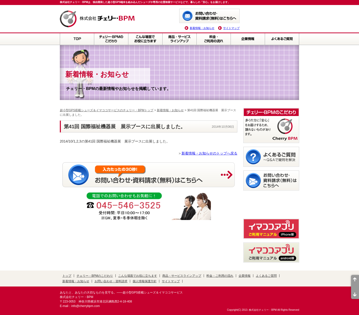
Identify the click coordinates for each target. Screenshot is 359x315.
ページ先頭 (355, 281)
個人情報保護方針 (145, 281)
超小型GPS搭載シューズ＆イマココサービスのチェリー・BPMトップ (106, 110)
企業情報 (248, 38)
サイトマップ (231, 28)
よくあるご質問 (282, 38)
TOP (77, 38)
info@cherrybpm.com (85, 306)
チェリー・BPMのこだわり (111, 38)
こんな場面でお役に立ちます (145, 38)
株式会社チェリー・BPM (263, 309)
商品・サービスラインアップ (179, 38)
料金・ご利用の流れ (213, 38)
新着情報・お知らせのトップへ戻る (209, 153)
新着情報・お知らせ (202, 28)
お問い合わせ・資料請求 (110, 281)
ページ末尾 (355, 293)
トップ (66, 276)
